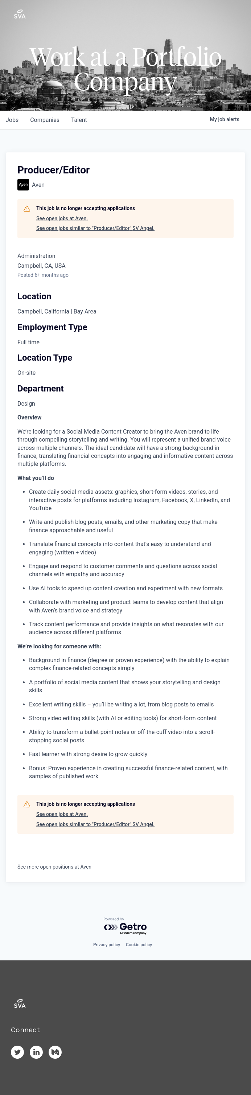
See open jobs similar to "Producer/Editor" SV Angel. (95, 228)
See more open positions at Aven (54, 867)
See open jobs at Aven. (62, 218)
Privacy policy (106, 944)
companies (44, 119)
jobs (12, 119)
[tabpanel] (125, 597)
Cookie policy (139, 944)
